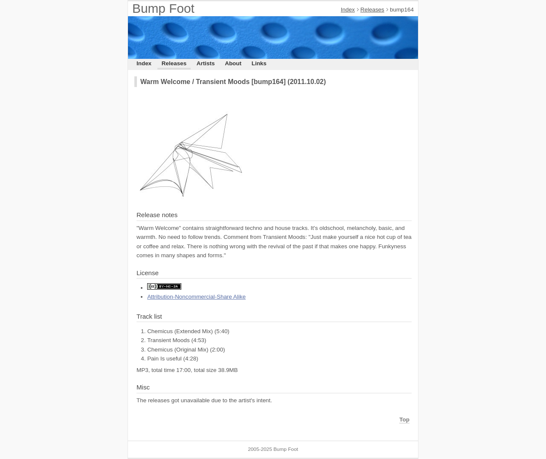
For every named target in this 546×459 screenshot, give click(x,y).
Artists (206, 63)
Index (348, 9)
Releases (372, 9)
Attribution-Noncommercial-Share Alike (196, 296)
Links (259, 63)
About (233, 63)
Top (404, 419)
